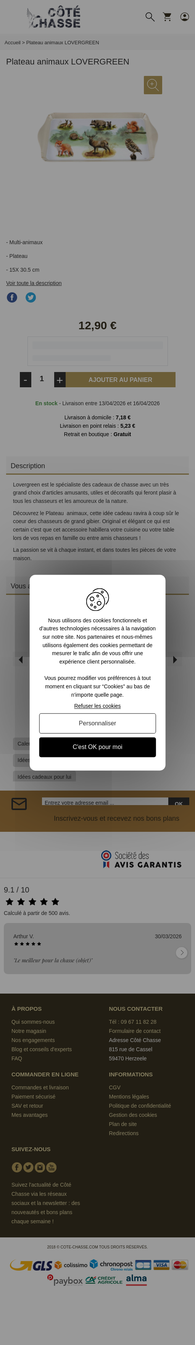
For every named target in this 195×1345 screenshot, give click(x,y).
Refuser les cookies (97, 706)
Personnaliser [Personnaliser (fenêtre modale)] (97, 723)
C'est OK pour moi (97, 747)
